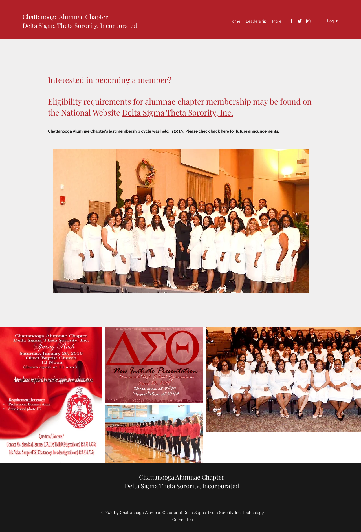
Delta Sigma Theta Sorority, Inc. (177, 112)
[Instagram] (308, 21)
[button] (256, 21)
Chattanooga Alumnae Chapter (65, 16)
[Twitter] (300, 21)
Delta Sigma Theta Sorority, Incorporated (80, 25)
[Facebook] (291, 21)
